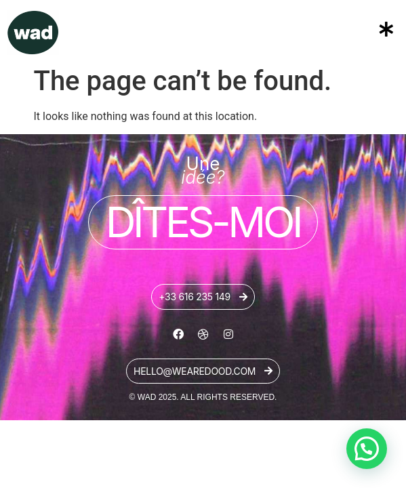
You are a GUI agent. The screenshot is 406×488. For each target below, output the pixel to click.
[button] (324, 30)
